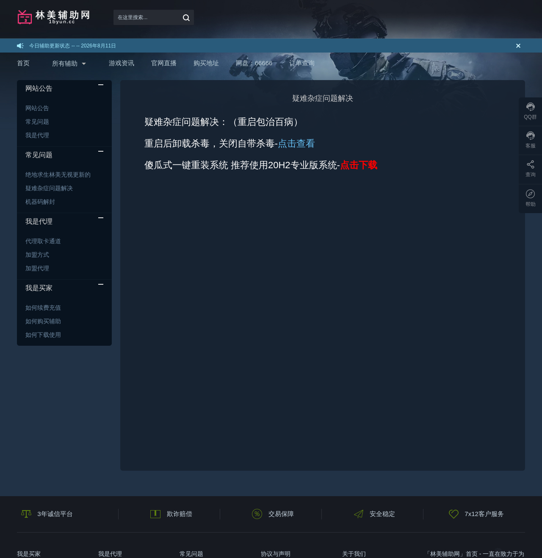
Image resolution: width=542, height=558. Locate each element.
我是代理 (37, 135)
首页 (23, 63)
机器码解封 (40, 201)
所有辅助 (64, 63)
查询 (530, 169)
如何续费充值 (43, 307)
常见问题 (37, 121)
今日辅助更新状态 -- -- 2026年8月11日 (72, 46)
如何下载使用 (43, 334)
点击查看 (296, 143)
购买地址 (206, 63)
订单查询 (302, 63)
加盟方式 (37, 254)
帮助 (530, 198)
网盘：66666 (254, 63)
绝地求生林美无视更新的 (58, 174)
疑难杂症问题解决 (49, 188)
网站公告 (37, 108)
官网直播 (164, 63)
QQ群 (530, 111)
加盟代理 (37, 268)
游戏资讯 (121, 63)
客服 (530, 140)
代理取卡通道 (43, 241)
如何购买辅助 (43, 321)
